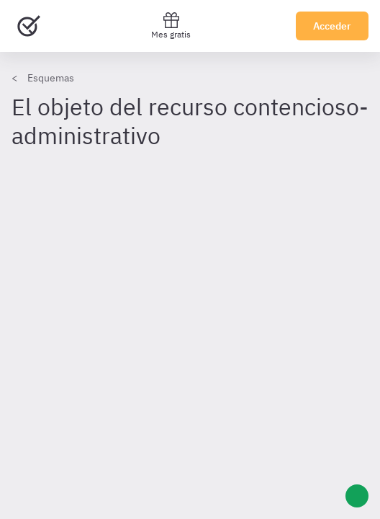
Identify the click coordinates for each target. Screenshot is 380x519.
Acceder (332, 25)
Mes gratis (171, 26)
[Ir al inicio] (29, 26)
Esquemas (50, 77)
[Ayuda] (356, 495)
